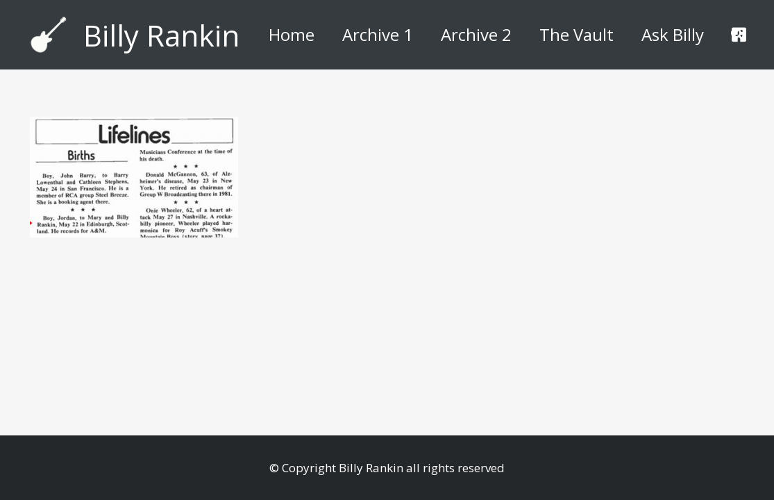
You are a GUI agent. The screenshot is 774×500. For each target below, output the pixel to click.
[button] (737, 34)
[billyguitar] (48, 34)
